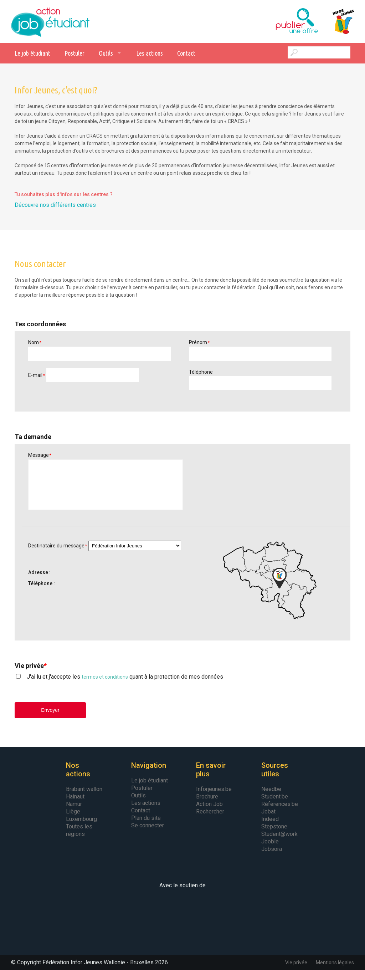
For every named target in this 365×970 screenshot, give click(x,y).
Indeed (270, 819)
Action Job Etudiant (50, 21)
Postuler (74, 53)
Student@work (279, 834)
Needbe (271, 789)
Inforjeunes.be (214, 789)
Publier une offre (279, 21)
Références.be (279, 804)
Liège (73, 811)
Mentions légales (335, 962)
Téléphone (201, 372)
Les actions (149, 53)
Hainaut (75, 796)
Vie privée (296, 962)
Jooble (270, 841)
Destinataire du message (57, 545)
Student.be (274, 796)
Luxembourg (81, 819)
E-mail (36, 375)
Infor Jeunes (336, 21)
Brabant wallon (84, 789)
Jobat (268, 811)
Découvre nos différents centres (55, 204)
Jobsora (271, 849)
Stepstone (274, 826)
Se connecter (147, 825)
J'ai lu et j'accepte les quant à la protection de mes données (125, 676)
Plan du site (146, 818)
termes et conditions (105, 677)
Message (39, 455)
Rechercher (210, 811)
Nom (34, 342)
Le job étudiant (32, 53)
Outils (106, 53)
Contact (186, 53)
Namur (74, 804)
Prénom (199, 342)
